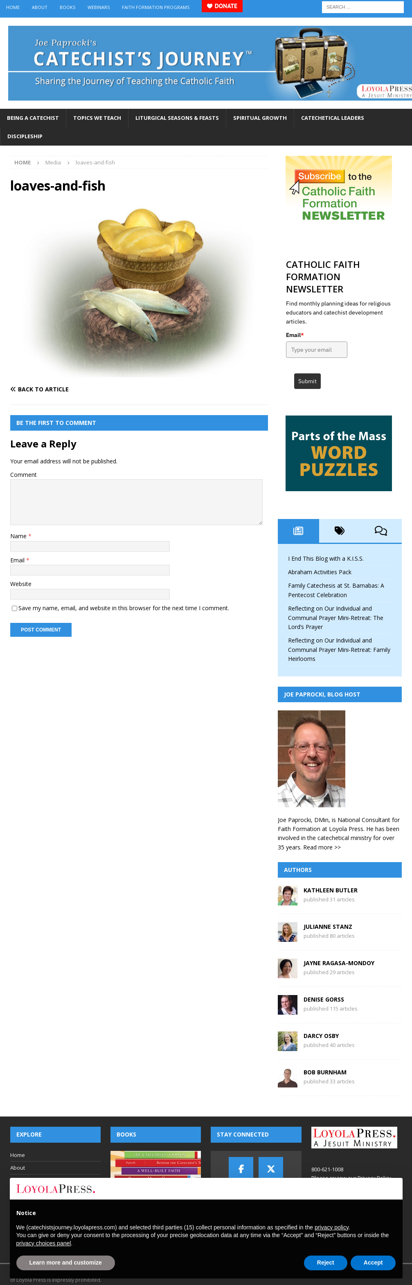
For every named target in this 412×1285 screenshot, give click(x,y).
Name (19, 536)
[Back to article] (73, 389)
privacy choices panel (43, 1243)
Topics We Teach (97, 117)
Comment (23, 475)
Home (13, 7)
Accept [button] (373, 1262)
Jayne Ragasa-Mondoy (339, 963)
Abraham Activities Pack (319, 572)
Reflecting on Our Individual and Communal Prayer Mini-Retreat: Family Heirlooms (339, 649)
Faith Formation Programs (155, 7)
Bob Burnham (325, 1072)
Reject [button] (325, 1262)
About (39, 7)
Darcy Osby (321, 1036)
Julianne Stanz (328, 926)
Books (67, 7)
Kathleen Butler (331, 890)
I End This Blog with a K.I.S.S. (326, 558)
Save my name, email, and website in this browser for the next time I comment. (123, 608)
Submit (307, 381)
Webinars (99, 7)
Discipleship (25, 136)
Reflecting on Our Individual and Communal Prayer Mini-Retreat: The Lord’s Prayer (335, 617)
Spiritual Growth (260, 117)
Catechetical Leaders (332, 117)
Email (18, 560)
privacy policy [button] (332, 1227)
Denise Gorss (324, 999)
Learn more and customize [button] (65, 1262)
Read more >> (322, 847)
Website (21, 584)
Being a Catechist (33, 117)
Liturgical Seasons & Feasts (177, 117)
